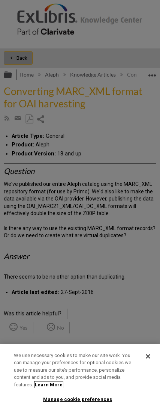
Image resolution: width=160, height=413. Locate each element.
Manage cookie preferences (77, 399)
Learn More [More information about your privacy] (49, 384)
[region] (80, 378)
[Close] (148, 356)
